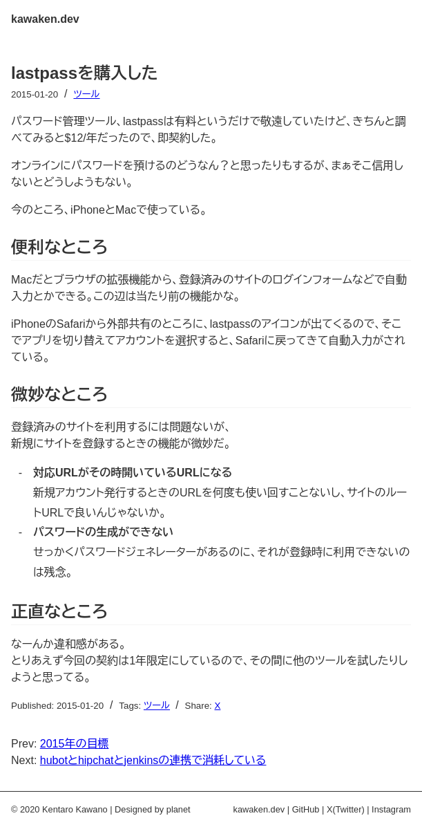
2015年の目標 (74, 744)
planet (178, 809)
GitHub (306, 809)
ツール (86, 94)
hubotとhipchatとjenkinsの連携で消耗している (153, 760)
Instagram (391, 809)
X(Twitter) (346, 809)
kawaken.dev (45, 19)
